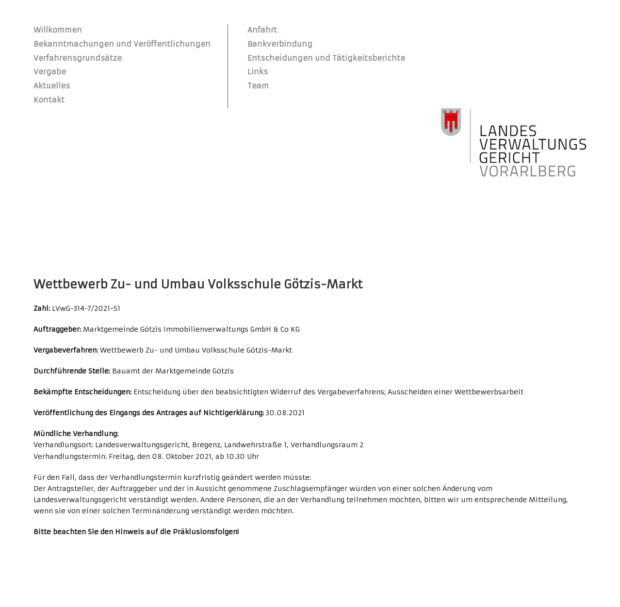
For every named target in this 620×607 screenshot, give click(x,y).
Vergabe (49, 71)
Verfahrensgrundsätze (77, 58)
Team (258, 85)
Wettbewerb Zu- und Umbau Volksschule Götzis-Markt (197, 284)
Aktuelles (51, 85)
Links (257, 71)
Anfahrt (262, 29)
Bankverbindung (279, 44)
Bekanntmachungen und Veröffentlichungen (122, 44)
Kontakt (49, 99)
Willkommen (57, 29)
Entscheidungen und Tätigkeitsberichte (326, 58)
